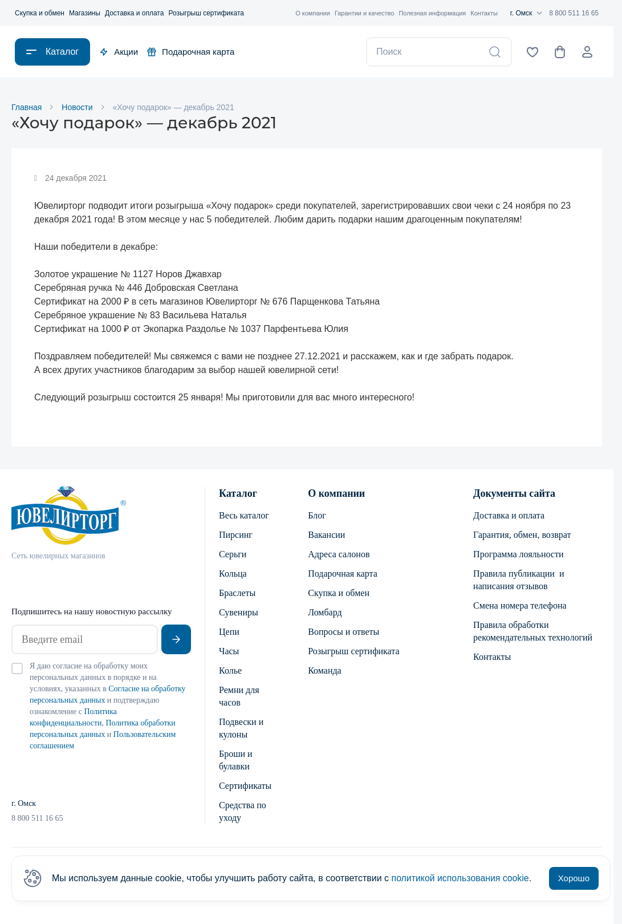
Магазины (84, 13)
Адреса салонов (338, 554)
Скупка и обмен (39, 13)
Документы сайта (514, 493)
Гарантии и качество (365, 13)
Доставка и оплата (134, 13)
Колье (230, 670)
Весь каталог (244, 515)
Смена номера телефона (520, 605)
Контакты (484, 13)
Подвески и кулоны (241, 728)
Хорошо (574, 878)
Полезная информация (432, 13)
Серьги (232, 554)
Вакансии (326, 535)
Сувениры (238, 612)
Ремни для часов (239, 696)
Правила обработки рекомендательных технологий (532, 631)
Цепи (229, 632)
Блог (317, 515)
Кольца (233, 573)
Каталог (238, 493)
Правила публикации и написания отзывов (518, 580)
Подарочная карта (190, 51)
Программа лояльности (518, 554)
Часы (229, 651)
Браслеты (237, 593)
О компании (312, 13)
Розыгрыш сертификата (206, 13)
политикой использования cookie (461, 878)
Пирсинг (236, 535)
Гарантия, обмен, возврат (522, 535)
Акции (118, 51)
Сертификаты (245, 786)
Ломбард (325, 612)
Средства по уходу (242, 811)
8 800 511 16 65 (574, 13)
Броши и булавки (236, 760)
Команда (325, 670)
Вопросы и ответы (343, 632)
